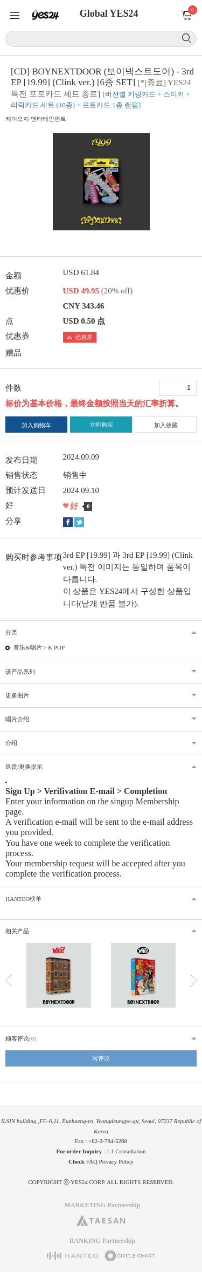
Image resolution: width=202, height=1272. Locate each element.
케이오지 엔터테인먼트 (35, 118)
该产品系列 (20, 671)
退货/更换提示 (24, 766)
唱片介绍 (17, 719)
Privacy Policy (116, 1161)
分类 (11, 632)
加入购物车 (36, 425)
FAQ (91, 1161)
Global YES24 (109, 13)
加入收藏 (166, 425)
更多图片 (17, 695)
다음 (193, 980)
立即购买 (101, 424)
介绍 (11, 743)
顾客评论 (20, 1038)
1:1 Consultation (126, 1151)
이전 (8, 980)
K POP (56, 647)
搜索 (186, 38)
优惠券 (80, 337)
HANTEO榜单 (23, 898)
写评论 (101, 1058)
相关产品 (17, 931)
